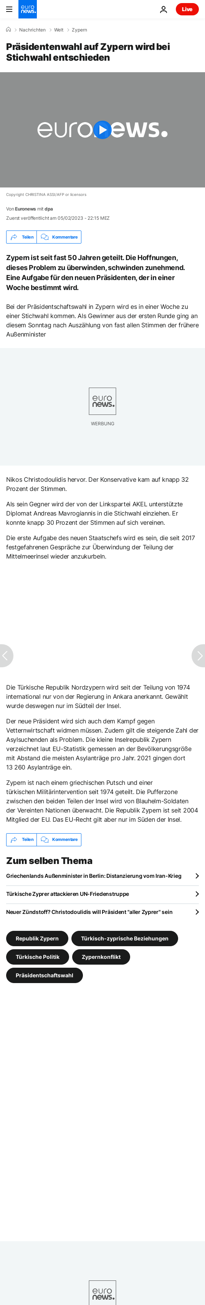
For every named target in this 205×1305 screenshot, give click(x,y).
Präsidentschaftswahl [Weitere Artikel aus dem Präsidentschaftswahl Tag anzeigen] (44, 975)
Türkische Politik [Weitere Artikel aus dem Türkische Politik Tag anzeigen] (38, 956)
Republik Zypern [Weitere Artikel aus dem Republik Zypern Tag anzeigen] (37, 938)
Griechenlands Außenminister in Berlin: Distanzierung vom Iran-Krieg (93, 875)
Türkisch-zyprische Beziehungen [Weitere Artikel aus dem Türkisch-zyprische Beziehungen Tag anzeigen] (125, 938)
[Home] (8, 29)
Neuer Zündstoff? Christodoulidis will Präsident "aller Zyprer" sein (89, 912)
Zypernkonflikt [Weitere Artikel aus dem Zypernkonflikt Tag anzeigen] (101, 956)
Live (187, 9)
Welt (58, 30)
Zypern (79, 30)
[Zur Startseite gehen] (27, 9)
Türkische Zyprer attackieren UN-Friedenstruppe (67, 893)
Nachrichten (32, 30)
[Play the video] (102, 129)
